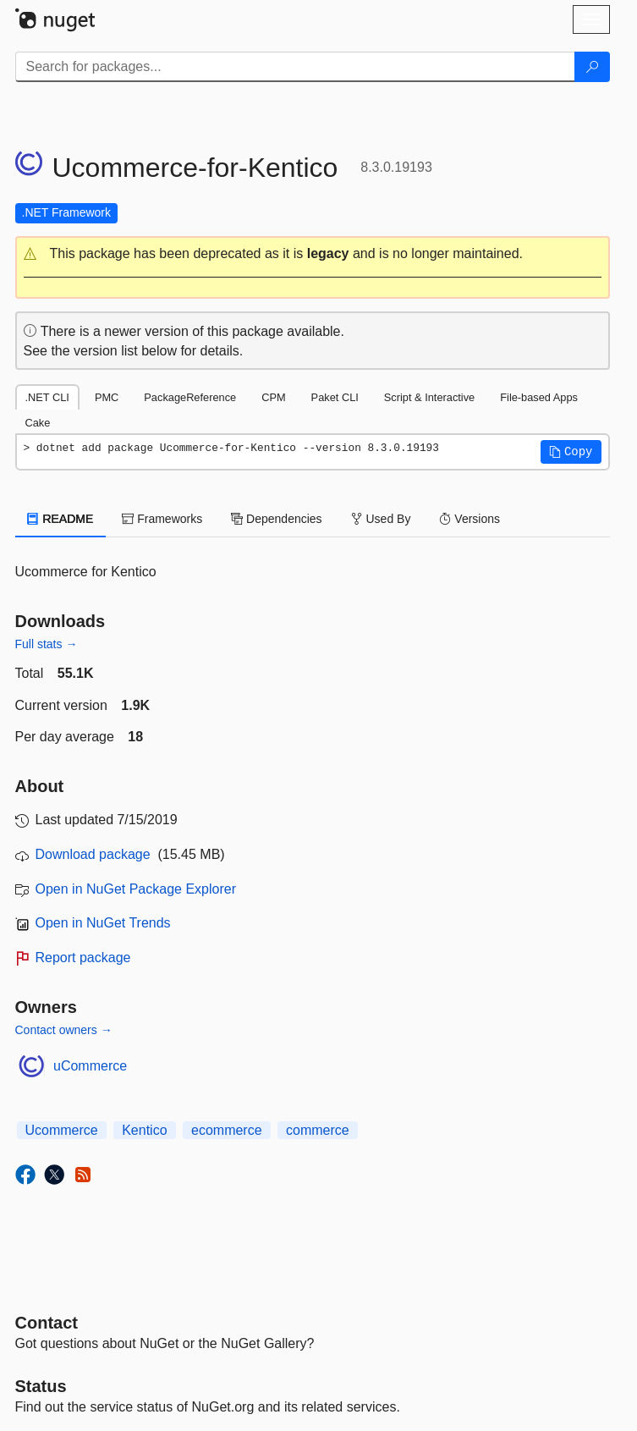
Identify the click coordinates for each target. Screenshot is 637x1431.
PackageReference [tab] (190, 397)
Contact (46, 1322)
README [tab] (61, 518)
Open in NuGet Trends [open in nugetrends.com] (103, 923)
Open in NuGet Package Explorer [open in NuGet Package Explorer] (136, 889)
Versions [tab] (469, 518)
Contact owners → (64, 1030)
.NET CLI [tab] (47, 397)
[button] (312, 254)
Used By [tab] (381, 518)
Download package (93, 854)
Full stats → (46, 644)
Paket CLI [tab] (335, 397)
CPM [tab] (273, 397)
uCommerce (90, 1066)
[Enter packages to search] (295, 67)
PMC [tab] (106, 397)
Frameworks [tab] (162, 518)
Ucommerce (61, 1130)
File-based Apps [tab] (539, 397)
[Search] (592, 67)
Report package (83, 957)
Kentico (144, 1130)
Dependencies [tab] (276, 518)
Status (41, 1386)
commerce (317, 1130)
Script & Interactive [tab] (429, 397)
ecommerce (226, 1130)
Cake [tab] (38, 422)
